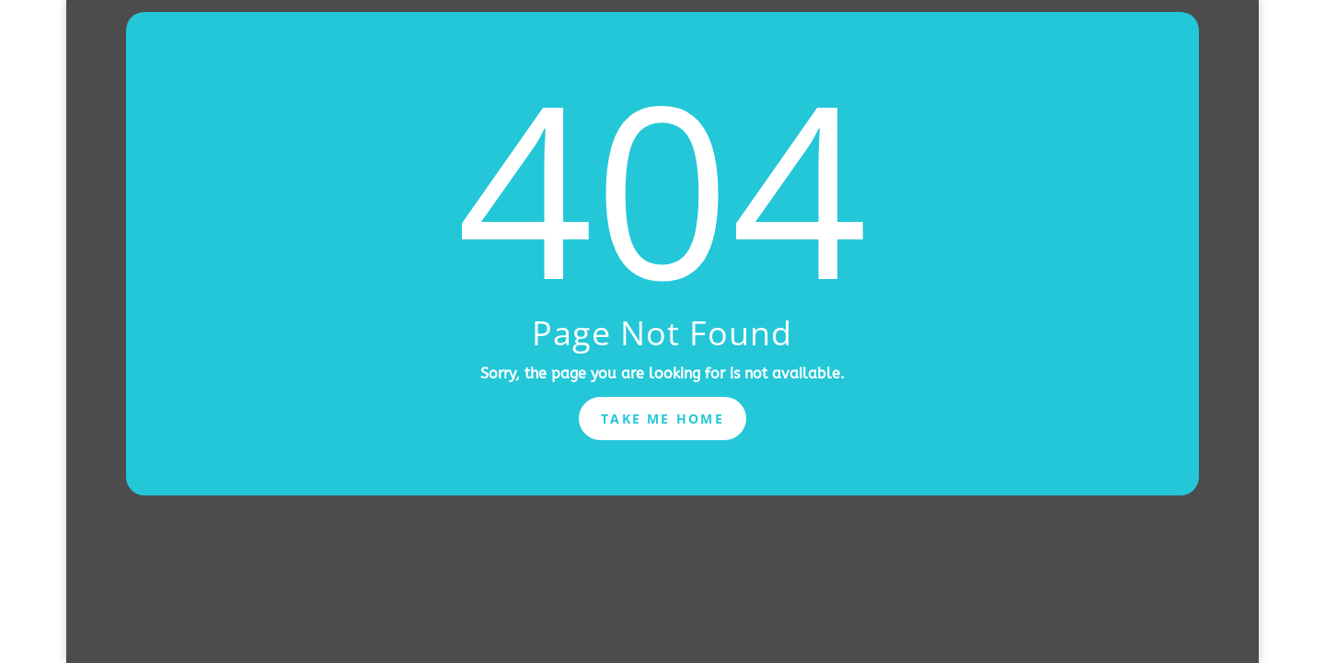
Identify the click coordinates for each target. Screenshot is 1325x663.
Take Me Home (662, 418)
